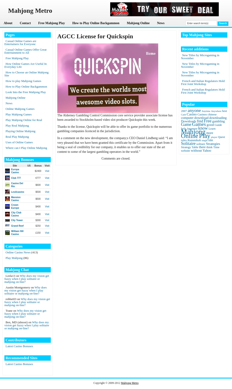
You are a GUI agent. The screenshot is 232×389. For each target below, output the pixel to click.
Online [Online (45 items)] (189, 135)
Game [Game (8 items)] (186, 124)
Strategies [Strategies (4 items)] (213, 144)
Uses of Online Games (19, 142)
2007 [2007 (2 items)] (184, 111)
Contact (25, 23)
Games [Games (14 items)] (199, 124)
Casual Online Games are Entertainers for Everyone (20, 42)
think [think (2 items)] (209, 147)
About (8, 23)
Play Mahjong (14, 258)
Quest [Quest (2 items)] (221, 137)
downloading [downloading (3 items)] (218, 118)
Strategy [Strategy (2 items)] (186, 147)
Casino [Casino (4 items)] (192, 114)
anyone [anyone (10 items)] (194, 110)
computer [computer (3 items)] (187, 118)
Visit (47, 171)
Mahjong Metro (130, 383)
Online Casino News (18, 252)
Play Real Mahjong (17, 125)
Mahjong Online (138, 23)
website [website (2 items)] (185, 150)
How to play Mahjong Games (23, 81)
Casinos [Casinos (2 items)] (202, 114)
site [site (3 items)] (210, 140)
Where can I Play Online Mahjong (26, 148)
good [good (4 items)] (210, 125)
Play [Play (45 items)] (204, 135)
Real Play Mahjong (17, 136)
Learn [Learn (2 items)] (212, 128)
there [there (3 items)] (202, 147)
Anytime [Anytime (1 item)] (206, 111)
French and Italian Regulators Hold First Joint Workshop (203, 82)
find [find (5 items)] (200, 121)
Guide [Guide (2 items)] (218, 125)
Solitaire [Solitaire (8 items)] (188, 143)
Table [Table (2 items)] (195, 147)
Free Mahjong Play (51, 23)
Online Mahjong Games (20, 109)
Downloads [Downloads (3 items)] (188, 121)
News (160, 23)
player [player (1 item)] (214, 137)
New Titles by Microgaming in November (200, 56)
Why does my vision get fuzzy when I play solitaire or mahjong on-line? (26, 279)
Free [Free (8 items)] (208, 120)
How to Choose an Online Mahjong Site (26, 74)
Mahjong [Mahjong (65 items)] (193, 131)
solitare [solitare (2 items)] (200, 144)
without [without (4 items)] (196, 150)
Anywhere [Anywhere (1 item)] (216, 111)
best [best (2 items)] (224, 111)
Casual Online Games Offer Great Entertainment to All (25, 51)
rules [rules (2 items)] (184, 140)
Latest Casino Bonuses (19, 346)
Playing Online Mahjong (20, 131)
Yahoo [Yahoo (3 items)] (207, 150)
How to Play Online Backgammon (95, 23)
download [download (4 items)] (201, 118)
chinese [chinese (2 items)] (212, 114)
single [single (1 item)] (204, 140)
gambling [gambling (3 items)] (218, 121)
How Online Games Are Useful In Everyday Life (25, 65)
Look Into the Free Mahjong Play (26, 92)
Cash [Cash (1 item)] (183, 114)
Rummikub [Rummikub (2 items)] (194, 140)
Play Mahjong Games (19, 114)
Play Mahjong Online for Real (24, 120)
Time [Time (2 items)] (216, 147)
